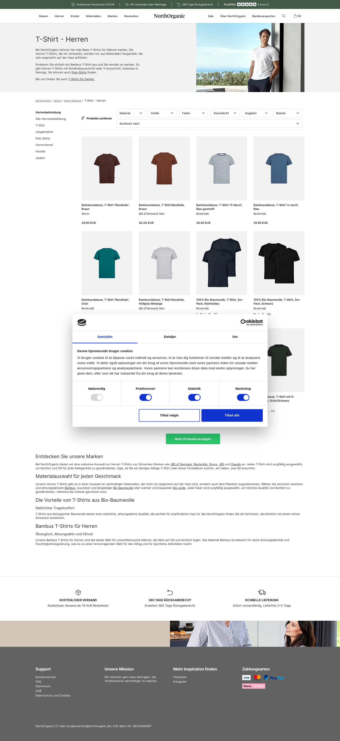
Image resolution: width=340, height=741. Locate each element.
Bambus (70, 488)
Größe (162, 113)
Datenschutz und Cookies (53, 695)
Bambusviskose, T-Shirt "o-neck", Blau (276, 207)
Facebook (179, 677)
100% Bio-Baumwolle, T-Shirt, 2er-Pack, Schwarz (277, 301)
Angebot (256, 113)
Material (130, 113)
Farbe (193, 113)
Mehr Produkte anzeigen (193, 439)
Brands (287, 113)
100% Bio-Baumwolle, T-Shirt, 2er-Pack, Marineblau (219, 301)
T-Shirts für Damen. (81, 79)
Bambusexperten (263, 16)
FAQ (38, 681)
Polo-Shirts (79, 72)
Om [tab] (235, 337)
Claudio (236, 464)
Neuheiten (131, 16)
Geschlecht (225, 113)
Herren (57, 100)
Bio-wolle (179, 488)
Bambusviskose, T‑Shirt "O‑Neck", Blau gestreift (219, 207)
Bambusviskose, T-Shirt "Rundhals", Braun (105, 207)
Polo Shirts (43, 138)
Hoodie (40, 151)
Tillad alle (232, 415)
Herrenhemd (44, 145)
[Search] (284, 16)
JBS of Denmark (181, 464)
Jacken (40, 158)
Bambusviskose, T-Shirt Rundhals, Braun (162, 207)
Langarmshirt (44, 132)
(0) (297, 16)
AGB (38, 691)
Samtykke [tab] (105, 337)
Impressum (43, 686)
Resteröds (201, 464)
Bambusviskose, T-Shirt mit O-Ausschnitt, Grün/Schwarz (274, 398)
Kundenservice (46, 677)
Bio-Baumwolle (123, 488)
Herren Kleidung (73, 100)
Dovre (213, 464)
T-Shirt (40, 125)
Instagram (179, 681)
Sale (211, 16)
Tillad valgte (169, 415)
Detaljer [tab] (170, 337)
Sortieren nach (209, 123)
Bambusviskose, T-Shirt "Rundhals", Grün (105, 301)
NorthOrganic (43, 100)
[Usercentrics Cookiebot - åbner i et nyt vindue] (244, 322)
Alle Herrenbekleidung (51, 118)
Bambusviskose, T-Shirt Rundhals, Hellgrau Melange (162, 301)
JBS (221, 464)
